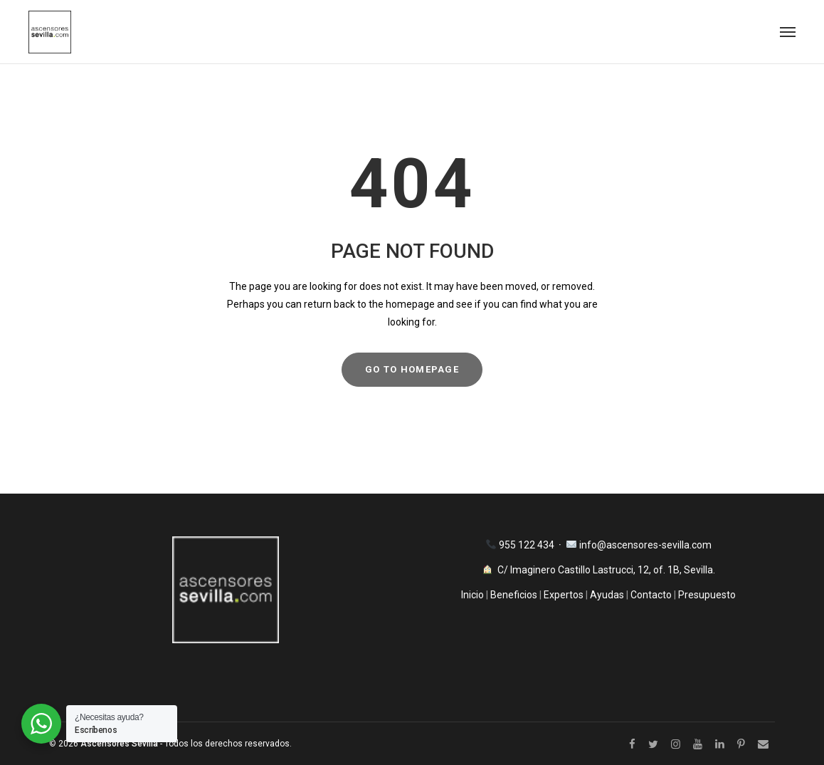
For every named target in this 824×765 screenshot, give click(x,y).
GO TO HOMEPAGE (412, 369)
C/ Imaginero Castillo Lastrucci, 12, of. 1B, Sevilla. (606, 570)
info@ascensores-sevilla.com (645, 545)
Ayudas (607, 594)
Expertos (565, 594)
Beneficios (513, 594)
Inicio (473, 594)
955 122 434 (527, 545)
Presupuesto (707, 594)
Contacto (651, 594)
